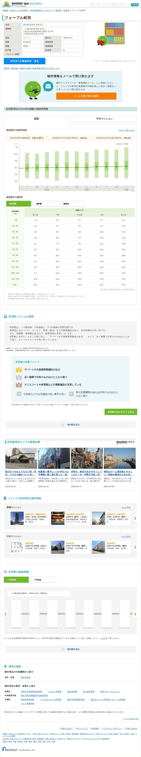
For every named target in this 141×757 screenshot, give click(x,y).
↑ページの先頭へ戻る (131, 719)
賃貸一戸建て (66, 734)
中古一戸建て (124, 734)
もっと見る (126, 507)
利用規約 (95, 729)
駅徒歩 (66, 204)
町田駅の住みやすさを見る (121, 412)
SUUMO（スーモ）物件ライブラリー (22, 4)
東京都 (58, 10)
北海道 (4, 741)
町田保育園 (72, 692)
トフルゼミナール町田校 (50, 700)
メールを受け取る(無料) (86, 96)
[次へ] (135, 518)
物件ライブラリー (73, 738)
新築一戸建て (113, 734)
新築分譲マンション (87, 734)
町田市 (66, 10)
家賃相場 (75, 734)
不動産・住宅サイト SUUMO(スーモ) (16, 734)
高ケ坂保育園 (88, 692)
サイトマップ (82, 729)
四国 (39, 741)
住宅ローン (62, 738)
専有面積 (12, 204)
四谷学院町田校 (27, 700)
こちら (103, 638)
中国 (44, 741)
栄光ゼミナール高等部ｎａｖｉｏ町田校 (108, 700)
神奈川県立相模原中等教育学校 (34, 696)
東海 (30, 741)
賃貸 (34, 734)
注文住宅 (5, 738)
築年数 (39, 204)
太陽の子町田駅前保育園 (31, 692)
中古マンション (101, 734)
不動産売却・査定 (29, 738)
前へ (6, 614)
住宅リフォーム (16, 738)
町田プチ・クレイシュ (110, 692)
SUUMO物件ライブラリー (41, 10)
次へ (135, 614)
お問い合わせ (131, 729)
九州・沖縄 (51, 741)
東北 (10, 741)
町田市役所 (26, 677)
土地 (132, 734)
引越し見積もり (50, 738)
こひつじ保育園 (54, 692)
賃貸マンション (43, 734)
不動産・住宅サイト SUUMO (15, 10)
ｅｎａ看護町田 (27, 703)
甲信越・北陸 (22, 741)
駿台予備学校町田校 (76, 700)
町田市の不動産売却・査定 (24, 61)
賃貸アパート (55, 734)
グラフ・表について (127, 130)
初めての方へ (67, 729)
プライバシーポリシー (112, 729)
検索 (136, 5)
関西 (35, 741)
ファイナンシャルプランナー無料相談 (95, 738)
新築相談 (40, 738)
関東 (14, 741)
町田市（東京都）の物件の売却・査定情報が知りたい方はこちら (32, 68)
